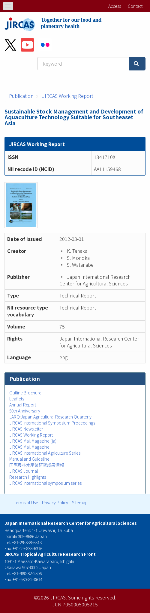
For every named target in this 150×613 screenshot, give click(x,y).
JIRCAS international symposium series (45, 483)
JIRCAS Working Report (67, 95)
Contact (135, 6)
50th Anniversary (24, 411)
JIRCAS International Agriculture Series (44, 453)
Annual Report (22, 405)
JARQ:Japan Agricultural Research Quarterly (50, 417)
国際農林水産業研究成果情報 (36, 465)
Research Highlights (27, 477)
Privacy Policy (55, 502)
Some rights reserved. (92, 597)
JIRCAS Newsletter (26, 429)
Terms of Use (26, 502)
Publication (21, 95)
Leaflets (16, 399)
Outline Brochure (25, 393)
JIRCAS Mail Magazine (29, 447)
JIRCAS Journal (23, 471)
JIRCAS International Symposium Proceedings (52, 423)
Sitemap (80, 502)
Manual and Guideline (29, 459)
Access (114, 6)
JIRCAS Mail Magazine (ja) (32, 441)
